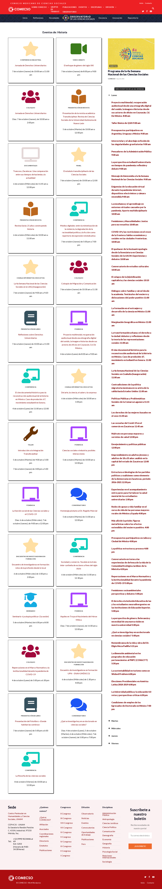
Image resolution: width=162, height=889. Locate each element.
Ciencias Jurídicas (110, 823)
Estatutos (43, 845)
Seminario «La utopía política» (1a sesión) (31, 616)
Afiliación (43, 824)
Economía (106, 839)
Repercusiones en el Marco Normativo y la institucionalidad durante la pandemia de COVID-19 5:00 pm (131, 579)
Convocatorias (88, 827)
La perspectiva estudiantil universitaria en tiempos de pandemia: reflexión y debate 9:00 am (131, 165)
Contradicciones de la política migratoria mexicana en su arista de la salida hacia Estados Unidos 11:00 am (130, 387)
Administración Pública (109, 814)
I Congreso (65, 855)
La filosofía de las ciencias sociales (31, 775)
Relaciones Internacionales (109, 856)
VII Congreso (66, 827)
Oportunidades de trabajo (88, 833)
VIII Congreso (66, 823)
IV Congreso (65, 841)
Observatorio (87, 813)
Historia (106, 847)
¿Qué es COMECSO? (45, 818)
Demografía (107, 835)
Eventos (85, 823)
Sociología (107, 861)
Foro (83, 844)
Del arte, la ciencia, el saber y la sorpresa (78, 392)
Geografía (106, 843)
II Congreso (65, 851)
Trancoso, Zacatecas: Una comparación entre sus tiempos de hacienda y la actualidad (30, 174)
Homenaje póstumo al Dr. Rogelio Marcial (78, 510)
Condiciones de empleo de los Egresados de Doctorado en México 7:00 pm (131, 705)
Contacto (148, 3)
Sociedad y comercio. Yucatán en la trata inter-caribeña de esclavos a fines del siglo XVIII (78, 565)
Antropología (108, 819)
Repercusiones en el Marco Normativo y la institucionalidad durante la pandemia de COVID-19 (30, 671)
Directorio (44, 841)
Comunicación (108, 831)
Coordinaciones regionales (46, 835)
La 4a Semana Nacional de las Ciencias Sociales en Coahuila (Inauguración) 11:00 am (129, 374)
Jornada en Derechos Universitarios (30, 113)
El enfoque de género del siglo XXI (79, 65)
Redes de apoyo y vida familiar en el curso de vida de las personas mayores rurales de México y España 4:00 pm (130, 510)
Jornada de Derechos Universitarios (30, 65)
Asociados (44, 829)
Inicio (141, 3)
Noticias (85, 818)
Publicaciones (45, 850)
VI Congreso (65, 832)
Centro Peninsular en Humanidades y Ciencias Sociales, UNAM (19, 816)
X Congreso (65, 813)
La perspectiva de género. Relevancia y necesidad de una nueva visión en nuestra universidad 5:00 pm (130, 621)
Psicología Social (109, 851)
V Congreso (65, 837)
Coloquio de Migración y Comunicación (78, 283)
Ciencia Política (109, 827)
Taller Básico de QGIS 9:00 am (125, 123)
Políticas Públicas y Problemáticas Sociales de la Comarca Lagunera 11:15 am (130, 401)
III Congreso (65, 846)
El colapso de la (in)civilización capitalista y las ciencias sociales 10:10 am (130, 280)
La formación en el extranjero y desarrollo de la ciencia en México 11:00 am (130, 311)
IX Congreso (65, 818)
